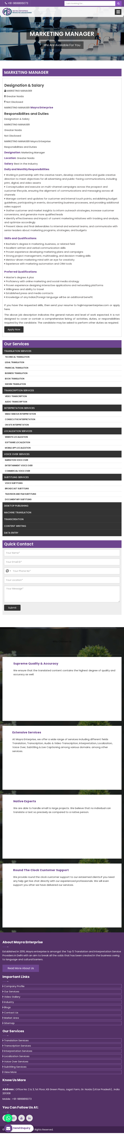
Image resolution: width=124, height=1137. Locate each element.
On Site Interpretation (17, 424)
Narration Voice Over (16, 460)
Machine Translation (17, 512)
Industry (8, 1002)
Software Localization (17, 442)
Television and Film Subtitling (20, 494)
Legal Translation (14, 362)
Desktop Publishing (16, 505)
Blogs (7, 1007)
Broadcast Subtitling (17, 488)
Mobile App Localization (18, 447)
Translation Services (17, 351)
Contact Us (10, 1012)
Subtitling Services (16, 477)
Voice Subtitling (14, 483)
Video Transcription (16, 396)
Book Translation (14, 378)
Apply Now (14, 329)
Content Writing (15, 526)
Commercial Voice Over (17, 470)
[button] (8, 571)
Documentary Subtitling (18, 499)
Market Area (11, 1018)
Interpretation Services (19, 408)
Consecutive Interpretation (20, 419)
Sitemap (9, 1023)
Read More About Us (21, 968)
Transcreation (14, 519)
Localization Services (18, 431)
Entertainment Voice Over (19, 465)
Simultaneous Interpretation (20, 413)
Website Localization (16, 437)
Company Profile (14, 986)
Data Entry (11, 532)
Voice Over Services (16, 454)
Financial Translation (16, 367)
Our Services (11, 991)
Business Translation (16, 373)
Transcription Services (19, 390)
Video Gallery (11, 996)
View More (10, 1072)
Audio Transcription (16, 401)
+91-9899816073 (16, 3)
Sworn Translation (15, 384)
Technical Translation (17, 356)
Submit (12, 607)
